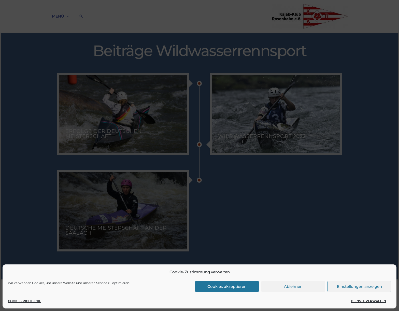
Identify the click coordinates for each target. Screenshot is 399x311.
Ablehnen (293, 286)
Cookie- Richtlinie (24, 301)
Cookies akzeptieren (227, 286)
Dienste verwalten (368, 301)
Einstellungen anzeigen (359, 286)
